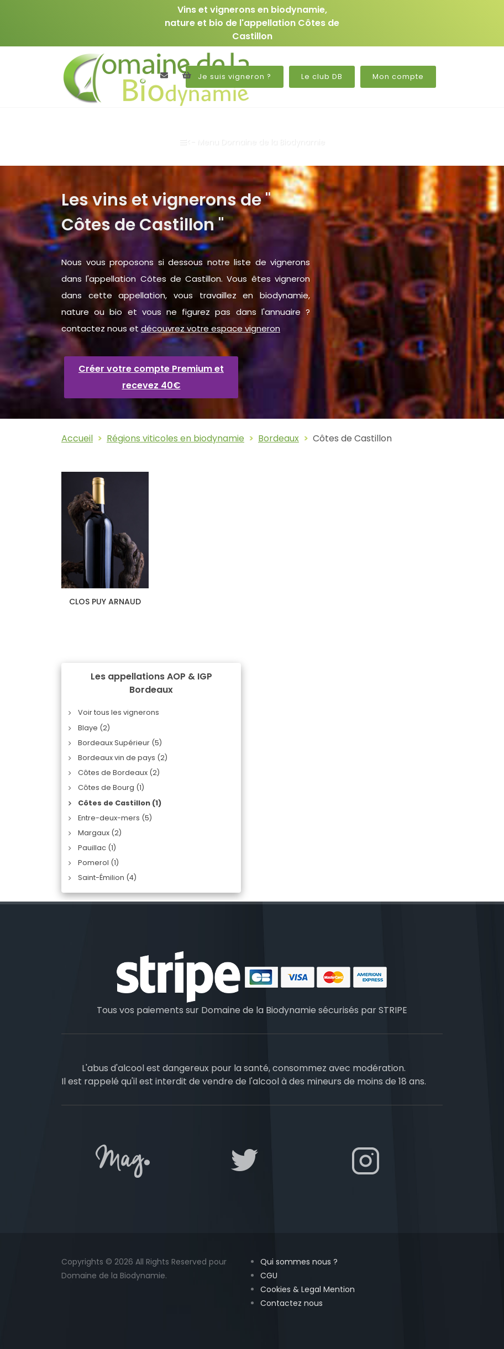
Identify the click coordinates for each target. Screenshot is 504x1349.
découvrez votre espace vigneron (210, 328)
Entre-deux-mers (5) (115, 818)
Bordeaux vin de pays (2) (122, 757)
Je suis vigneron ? (234, 76)
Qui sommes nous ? (299, 1261)
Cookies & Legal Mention (307, 1289)
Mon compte (398, 76)
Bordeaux (278, 438)
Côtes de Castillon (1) (119, 803)
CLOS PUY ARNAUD (105, 601)
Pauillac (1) (97, 847)
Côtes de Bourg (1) (111, 787)
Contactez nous (291, 1303)
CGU (268, 1275)
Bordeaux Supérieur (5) (120, 742)
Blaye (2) (94, 728)
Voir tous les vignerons (118, 712)
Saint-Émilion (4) (107, 877)
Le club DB (322, 76)
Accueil (77, 438)
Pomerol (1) (98, 862)
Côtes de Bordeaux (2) (119, 772)
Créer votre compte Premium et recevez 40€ (151, 377)
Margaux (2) (100, 832)
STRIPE (393, 1010)
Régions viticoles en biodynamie (175, 438)
